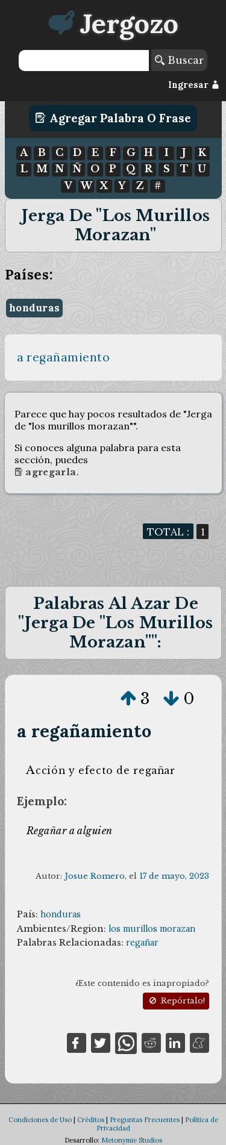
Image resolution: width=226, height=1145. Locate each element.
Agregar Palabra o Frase (113, 118)
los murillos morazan (151, 928)
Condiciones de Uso (40, 1119)
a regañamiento (63, 357)
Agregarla (45, 472)
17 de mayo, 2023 (174, 876)
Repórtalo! (176, 1000)
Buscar (179, 60)
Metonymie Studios (131, 1140)
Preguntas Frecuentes (145, 1119)
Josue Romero (94, 876)
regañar (142, 942)
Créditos (90, 1119)
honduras (34, 307)
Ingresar (193, 85)
